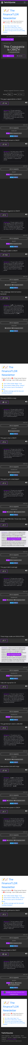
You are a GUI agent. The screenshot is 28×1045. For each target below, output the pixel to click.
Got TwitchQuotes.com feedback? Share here (17, 36)
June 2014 (14, 980)
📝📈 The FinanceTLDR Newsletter (11, 14)
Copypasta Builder (17, 1037)
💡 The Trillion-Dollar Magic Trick (11, 26)
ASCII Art (19, 56)
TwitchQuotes (8, 2)
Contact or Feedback (11, 1039)
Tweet (12, 136)
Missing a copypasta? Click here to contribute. (14, 90)
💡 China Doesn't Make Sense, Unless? (12, 27)
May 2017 (14, 172)
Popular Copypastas (15, 1035)
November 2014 (14, 469)
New (9, 94)
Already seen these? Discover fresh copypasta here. (14, 993)
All (8, 56)
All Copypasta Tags (7, 39)
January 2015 (14, 325)
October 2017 (14, 130)
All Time (20, 94)
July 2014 (14, 837)
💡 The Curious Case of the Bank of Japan (13, 29)
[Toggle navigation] (25, 2)
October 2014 (14, 757)
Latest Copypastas (5, 1035)
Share (16, 136)
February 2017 (14, 282)
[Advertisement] (14, 74)
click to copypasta (14, 128)
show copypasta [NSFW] (14, 539)
